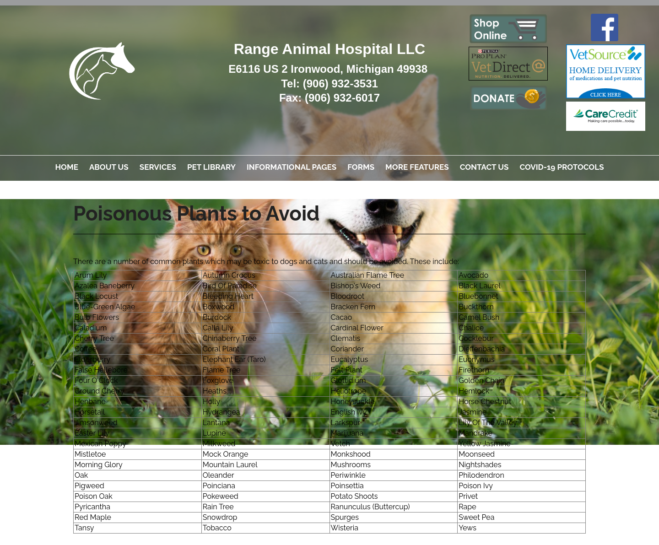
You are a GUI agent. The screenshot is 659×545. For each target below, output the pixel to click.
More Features (417, 167)
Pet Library (211, 167)
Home (66, 167)
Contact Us (484, 167)
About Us (109, 167)
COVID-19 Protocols (561, 167)
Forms (360, 167)
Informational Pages (291, 167)
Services (158, 167)
